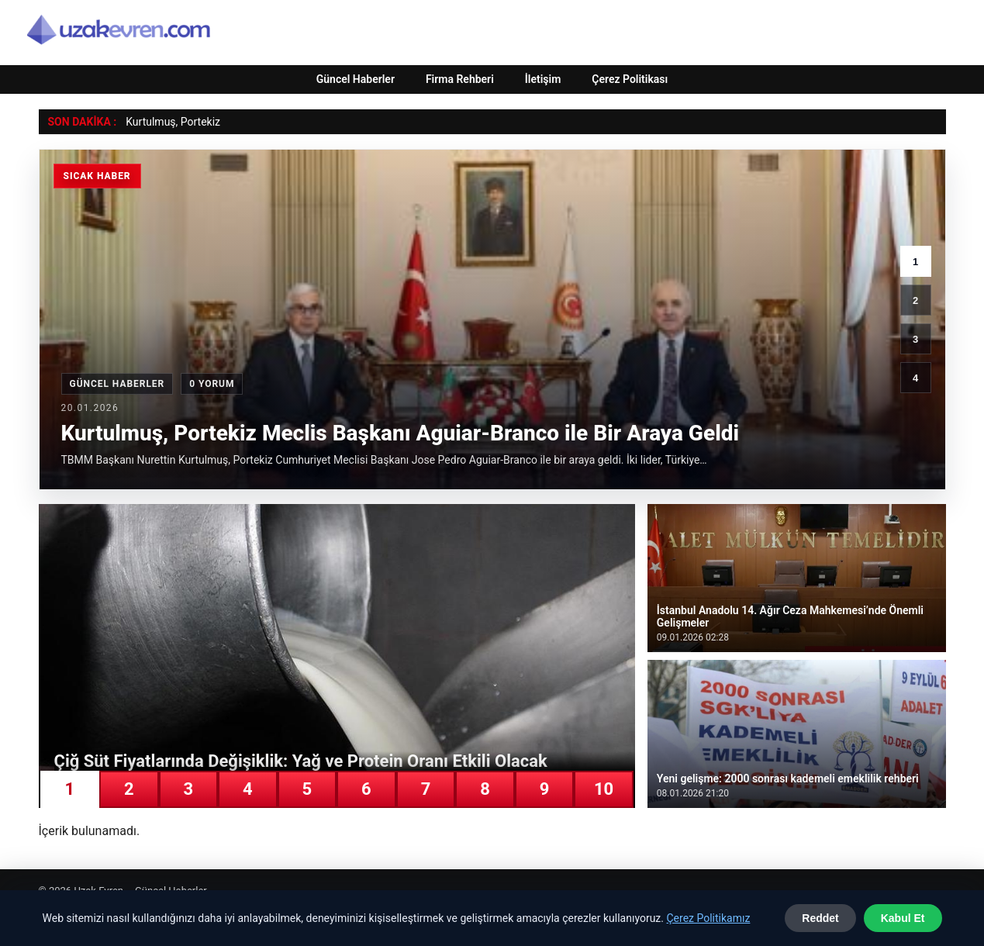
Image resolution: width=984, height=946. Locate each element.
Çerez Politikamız (708, 918)
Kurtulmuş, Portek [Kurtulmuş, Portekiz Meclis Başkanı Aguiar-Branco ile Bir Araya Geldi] (169, 122)
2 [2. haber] (915, 300)
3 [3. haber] (915, 339)
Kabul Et (903, 918)
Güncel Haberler (355, 79)
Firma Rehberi (460, 79)
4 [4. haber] (915, 378)
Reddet (820, 918)
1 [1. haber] (915, 262)
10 (603, 789)
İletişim (543, 79)
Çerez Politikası (630, 79)
